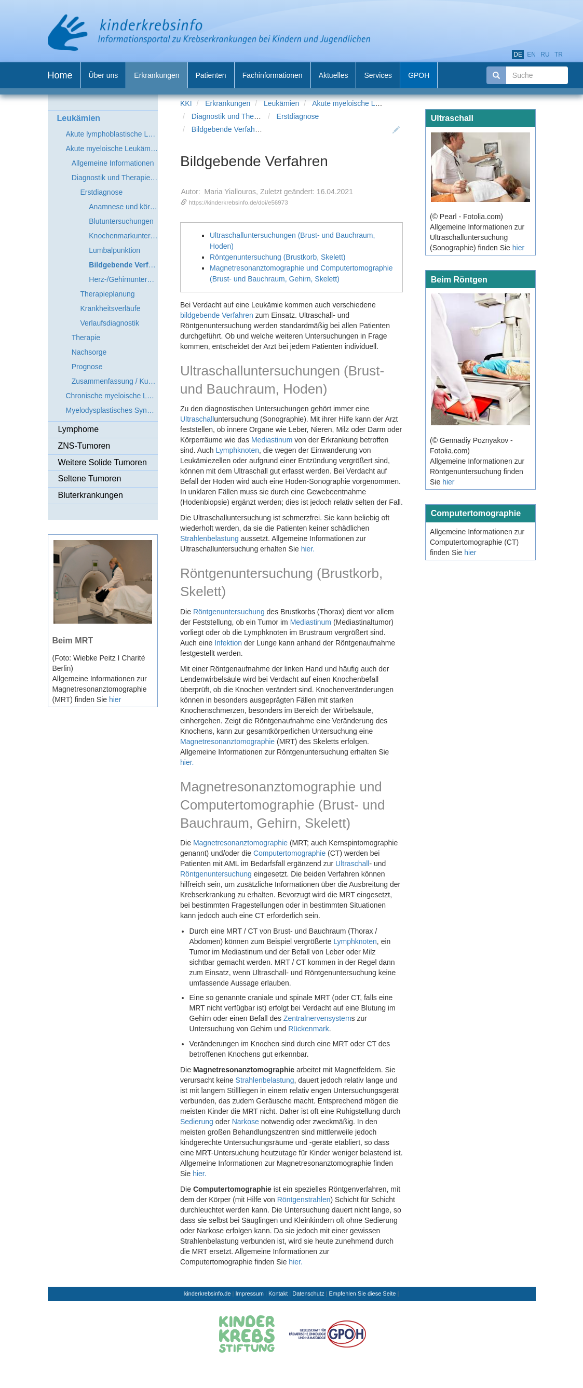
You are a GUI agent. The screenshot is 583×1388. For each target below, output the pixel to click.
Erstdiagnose (298, 116)
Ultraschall (197, 419)
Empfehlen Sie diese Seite (362, 1293)
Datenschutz (308, 1293)
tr (558, 54)
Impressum (250, 1293)
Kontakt (278, 1293)
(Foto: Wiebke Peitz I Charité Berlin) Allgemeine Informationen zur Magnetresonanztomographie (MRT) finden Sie (99, 679)
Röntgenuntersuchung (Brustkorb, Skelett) (277, 257)
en (531, 54)
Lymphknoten (238, 450)
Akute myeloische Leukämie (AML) (368, 103)
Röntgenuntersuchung (229, 612)
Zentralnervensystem (317, 1018)
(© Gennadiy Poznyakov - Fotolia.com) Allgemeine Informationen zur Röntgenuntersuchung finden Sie (477, 461)
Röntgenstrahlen (304, 1199)
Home (60, 75)
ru (544, 54)
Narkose (245, 1121)
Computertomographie (289, 853)
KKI (186, 103)
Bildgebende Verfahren (228, 129)
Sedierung (196, 1121)
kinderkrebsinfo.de (207, 1293)
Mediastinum (271, 440)
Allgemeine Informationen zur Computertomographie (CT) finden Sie (477, 542)
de (517, 54)
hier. (308, 549)
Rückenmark (308, 1029)
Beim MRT (72, 640)
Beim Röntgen (459, 279)
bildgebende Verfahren (216, 315)
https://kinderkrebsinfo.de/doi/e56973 (238, 202)
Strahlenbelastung (209, 538)
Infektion (228, 643)
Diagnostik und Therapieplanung (244, 116)
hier (115, 699)
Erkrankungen (227, 103)
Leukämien (282, 103)
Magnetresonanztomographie (227, 741)
